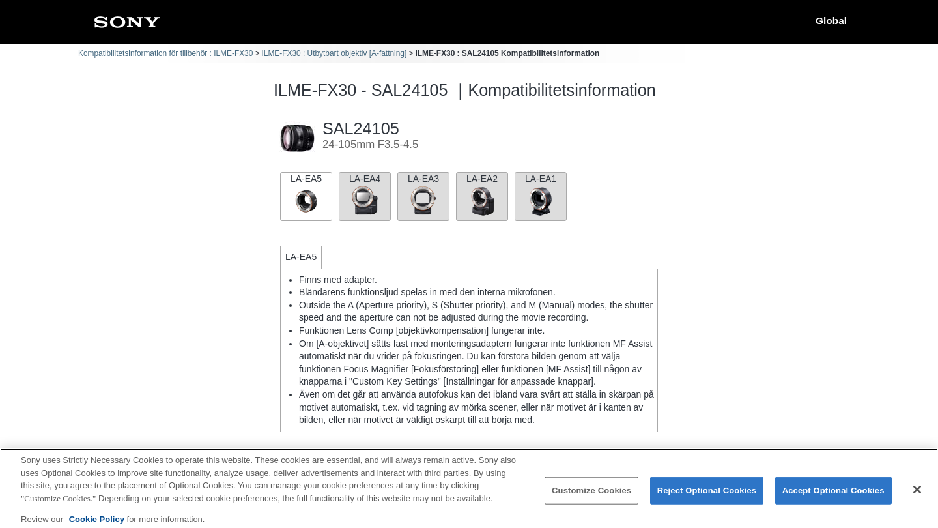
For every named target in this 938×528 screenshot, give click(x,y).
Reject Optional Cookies (707, 496)
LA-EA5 (306, 195)
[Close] (917, 495)
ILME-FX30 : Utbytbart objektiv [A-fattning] (334, 53)
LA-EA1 (540, 195)
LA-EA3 (423, 195)
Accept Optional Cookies (833, 496)
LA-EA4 (364, 195)
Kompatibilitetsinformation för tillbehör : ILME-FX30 (165, 53)
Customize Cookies (591, 496)
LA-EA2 (482, 195)
